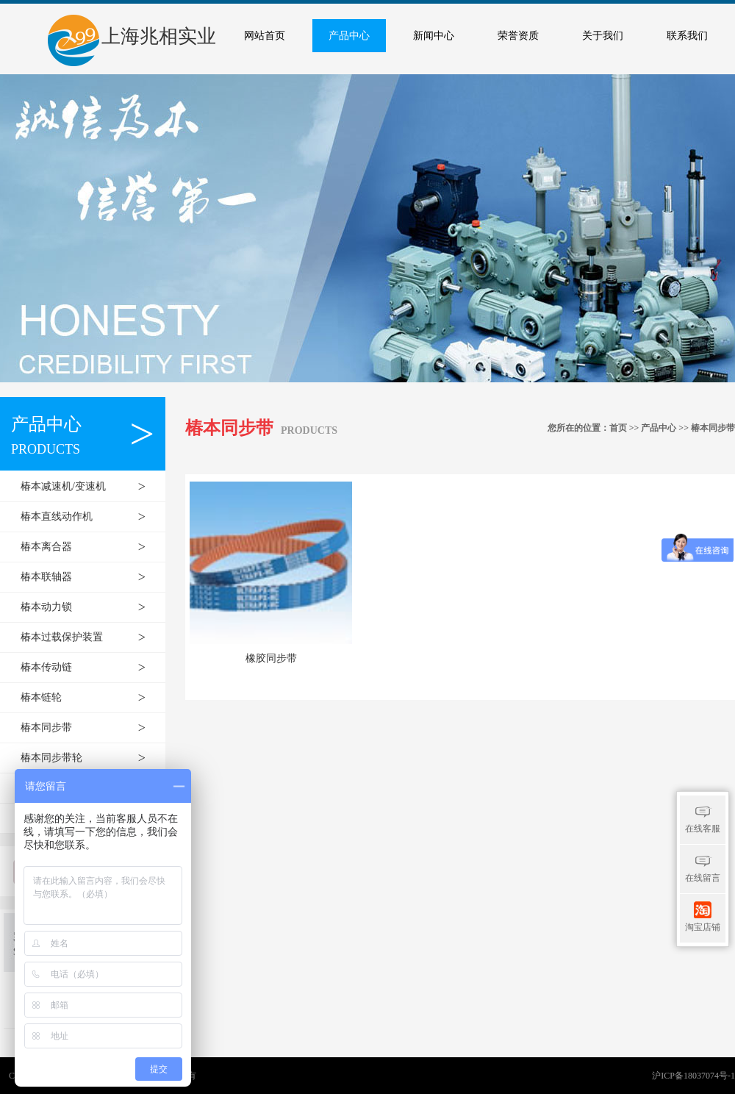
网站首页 (264, 35)
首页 (618, 428)
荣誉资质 (518, 35)
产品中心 (349, 35)
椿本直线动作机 (90, 517)
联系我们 (687, 35)
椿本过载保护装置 (90, 637)
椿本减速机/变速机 (90, 486)
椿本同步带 (90, 728)
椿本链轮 (90, 697)
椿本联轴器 (90, 577)
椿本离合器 (90, 547)
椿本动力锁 (90, 607)
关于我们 (602, 35)
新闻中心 (433, 35)
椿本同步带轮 (90, 758)
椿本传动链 (90, 667)
